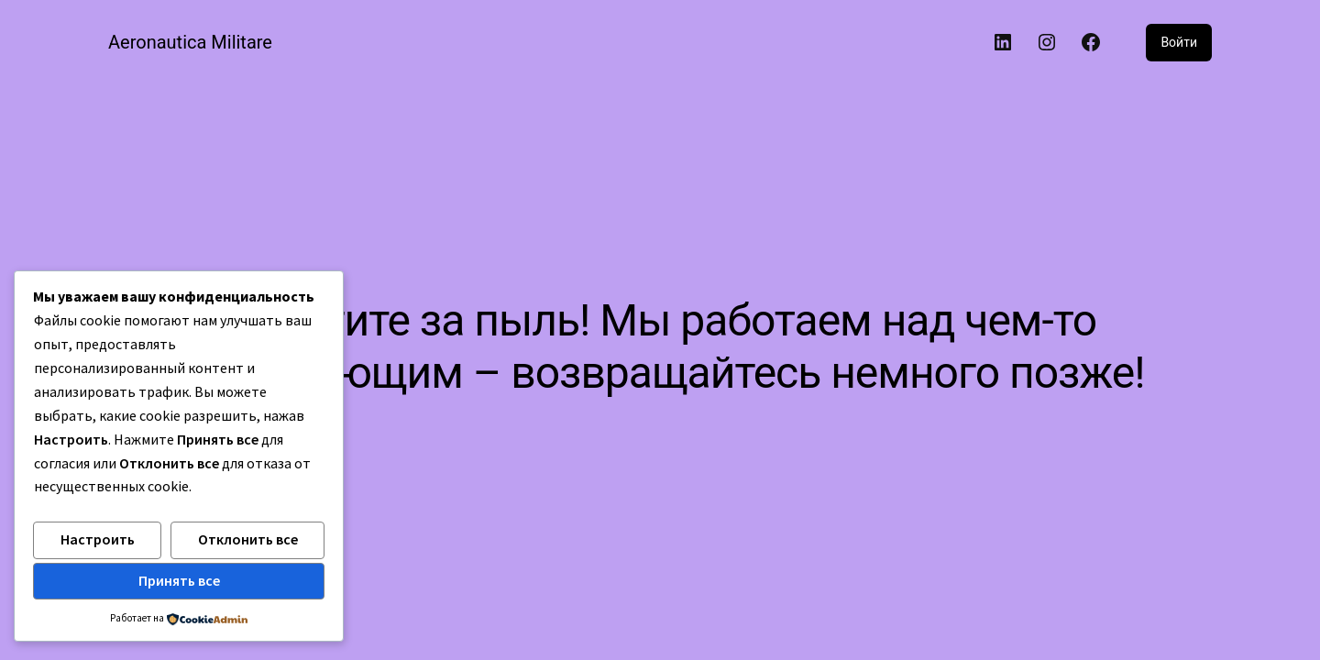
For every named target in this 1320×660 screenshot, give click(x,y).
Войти (1178, 42)
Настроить (97, 539)
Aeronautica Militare (190, 42)
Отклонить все (248, 539)
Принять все (179, 580)
